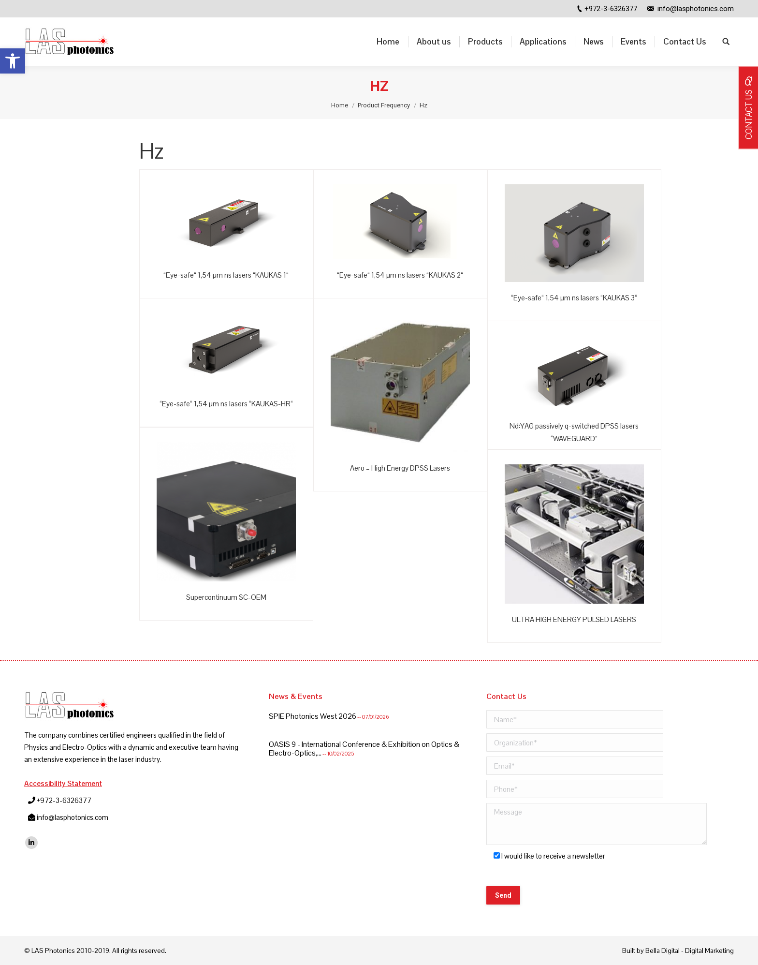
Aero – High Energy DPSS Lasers (400, 468)
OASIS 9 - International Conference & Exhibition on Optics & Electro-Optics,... (364, 748)
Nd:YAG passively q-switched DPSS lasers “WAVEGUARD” (574, 432)
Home (339, 105)
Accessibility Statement (63, 783)
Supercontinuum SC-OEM (226, 597)
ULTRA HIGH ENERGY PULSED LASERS (574, 619)
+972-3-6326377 (610, 8)
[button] (12, 61)
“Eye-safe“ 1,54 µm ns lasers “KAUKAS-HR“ (226, 403)
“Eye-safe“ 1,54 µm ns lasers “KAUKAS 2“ (400, 275)
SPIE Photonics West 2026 (312, 716)
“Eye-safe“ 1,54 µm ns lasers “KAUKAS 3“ (574, 297)
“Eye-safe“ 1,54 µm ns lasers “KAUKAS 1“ (226, 275)
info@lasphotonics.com (695, 8)
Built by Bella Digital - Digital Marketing (678, 950)
